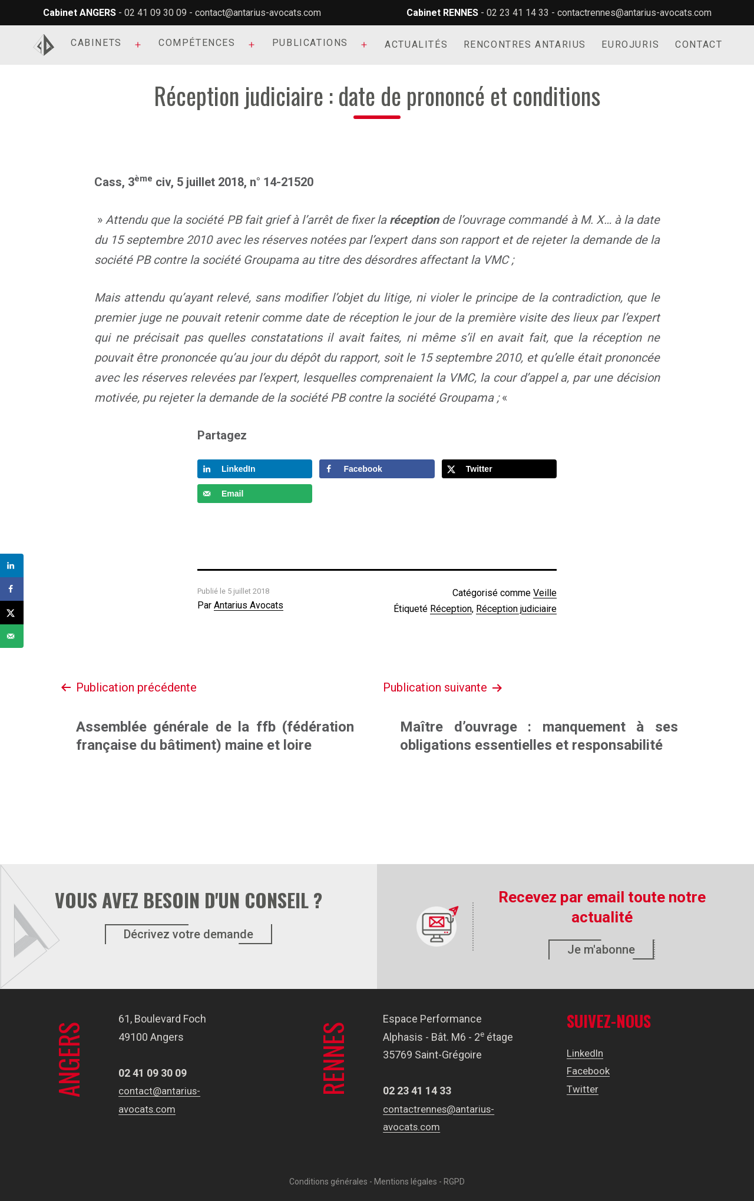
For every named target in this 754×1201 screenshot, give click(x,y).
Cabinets (96, 42)
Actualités (416, 44)
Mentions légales (405, 1181)
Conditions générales (328, 1181)
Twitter (583, 1089)
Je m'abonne (601, 949)
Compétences (197, 42)
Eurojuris (630, 44)
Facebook (589, 1070)
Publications (310, 42)
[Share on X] (499, 468)
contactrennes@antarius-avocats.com (634, 12)
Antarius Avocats (248, 605)
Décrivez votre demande (188, 934)
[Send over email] (254, 493)
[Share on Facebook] (376, 468)
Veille (545, 592)
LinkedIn (586, 1053)
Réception (451, 608)
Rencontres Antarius (525, 44)
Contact (698, 44)
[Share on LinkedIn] (254, 468)
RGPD (454, 1181)
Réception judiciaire (516, 608)
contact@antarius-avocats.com (258, 12)
